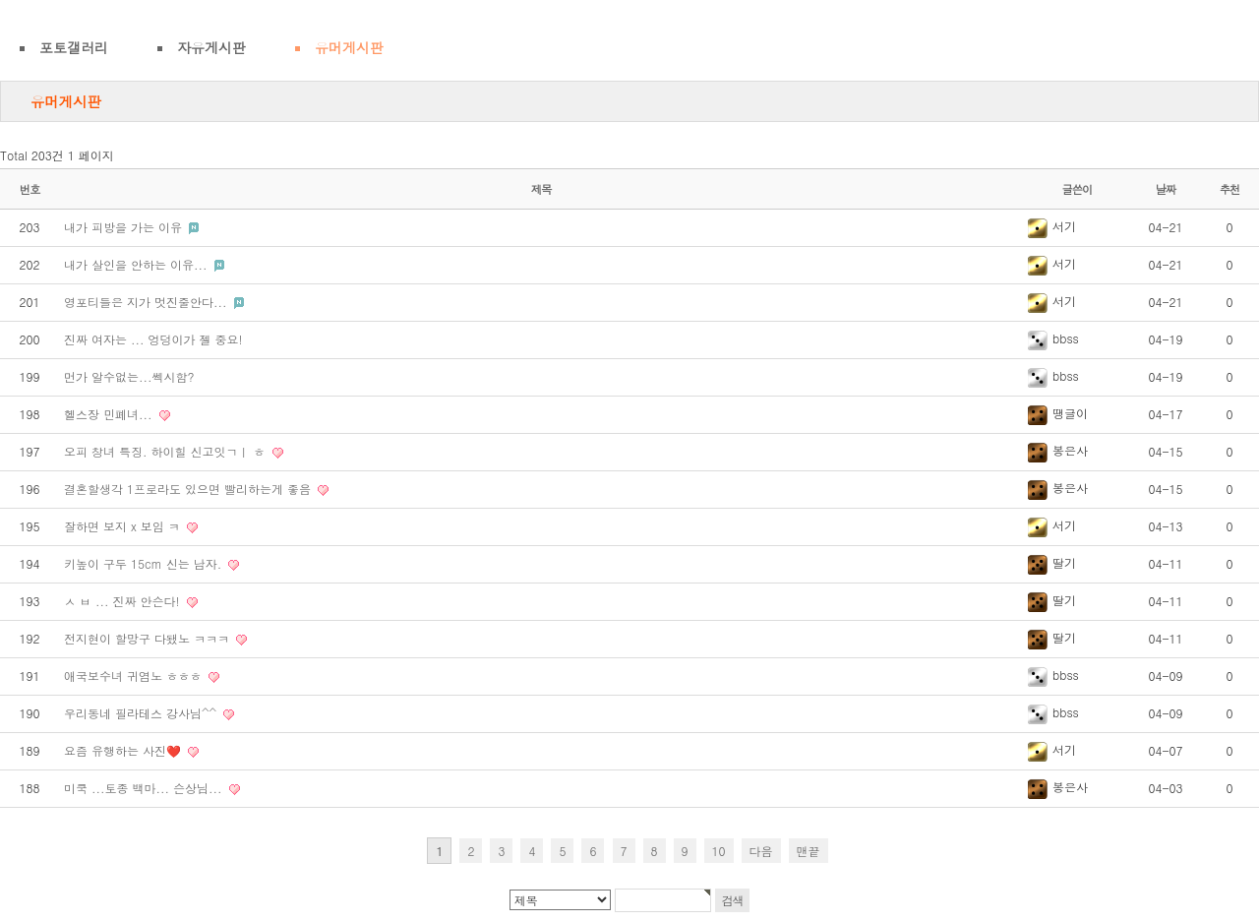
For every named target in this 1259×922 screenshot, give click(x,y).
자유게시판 (211, 47)
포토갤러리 (73, 47)
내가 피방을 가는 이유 (125, 226)
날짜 (1166, 189)
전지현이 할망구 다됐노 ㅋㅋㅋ (148, 638)
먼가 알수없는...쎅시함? (129, 376)
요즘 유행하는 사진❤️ (124, 750)
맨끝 (808, 850)
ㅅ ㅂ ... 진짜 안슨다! (124, 600)
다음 (761, 850)
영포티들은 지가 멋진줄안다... (147, 301)
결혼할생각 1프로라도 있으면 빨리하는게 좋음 (189, 488)
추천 (1230, 189)
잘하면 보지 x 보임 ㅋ (124, 526)
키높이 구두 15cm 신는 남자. (144, 563)
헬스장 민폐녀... (110, 413)
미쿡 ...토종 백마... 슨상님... (145, 787)
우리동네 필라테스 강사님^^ (142, 713)
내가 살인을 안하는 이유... (137, 264)
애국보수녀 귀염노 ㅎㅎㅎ (135, 675)
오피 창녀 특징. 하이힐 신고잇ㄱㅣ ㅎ (167, 451)
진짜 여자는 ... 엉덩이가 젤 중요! (153, 339)
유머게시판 (349, 47)
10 (719, 850)
